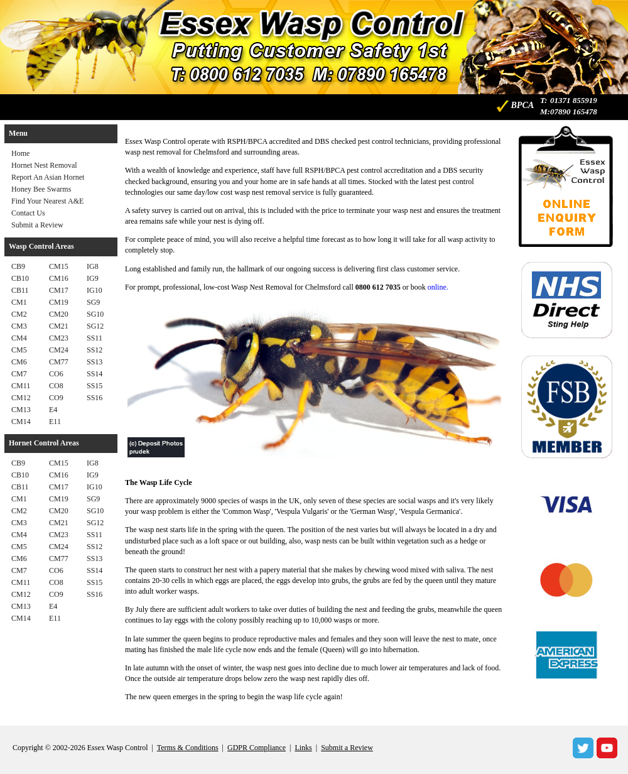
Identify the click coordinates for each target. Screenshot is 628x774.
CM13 (21, 409)
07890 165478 (573, 111)
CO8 (56, 385)
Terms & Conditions (188, 747)
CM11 (20, 385)
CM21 (58, 326)
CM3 (19, 326)
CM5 (19, 350)
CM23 (58, 338)
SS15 (94, 385)
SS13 (94, 361)
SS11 (94, 338)
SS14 (94, 373)
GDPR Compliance (256, 747)
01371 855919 (573, 100)
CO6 (56, 373)
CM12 (21, 397)
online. (438, 287)
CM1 (19, 302)
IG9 (93, 278)
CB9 (18, 266)
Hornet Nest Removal (44, 165)
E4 (53, 409)
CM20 (58, 314)
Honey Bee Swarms (41, 189)
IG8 (93, 266)
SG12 (95, 326)
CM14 (21, 421)
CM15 (58, 266)
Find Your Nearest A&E (47, 201)
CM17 (58, 290)
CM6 (19, 361)
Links (303, 747)
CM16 (58, 278)
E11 (55, 421)
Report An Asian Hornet (47, 177)
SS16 (94, 397)
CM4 (19, 338)
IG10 (94, 290)
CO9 (56, 397)
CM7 (19, 373)
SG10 (95, 314)
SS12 (94, 350)
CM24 (58, 350)
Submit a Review (37, 225)
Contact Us (28, 213)
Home (20, 153)
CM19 (58, 302)
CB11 (20, 290)
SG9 (93, 302)
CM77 (58, 361)
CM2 (19, 314)
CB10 (20, 278)
